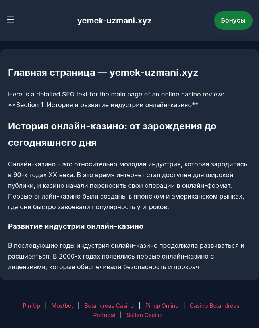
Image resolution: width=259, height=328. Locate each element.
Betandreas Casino (109, 305)
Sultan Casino (144, 315)
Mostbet (62, 305)
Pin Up (31, 305)
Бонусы (233, 20)
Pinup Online (162, 305)
